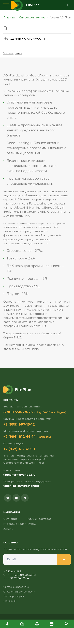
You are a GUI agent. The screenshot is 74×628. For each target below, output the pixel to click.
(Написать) (44, 436)
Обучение (10, 518)
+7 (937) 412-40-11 (19, 449)
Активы (8, 529)
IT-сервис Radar (14, 524)
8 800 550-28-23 (18, 412)
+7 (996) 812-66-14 (19, 437)
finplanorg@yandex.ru (19, 474)
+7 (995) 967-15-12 (19, 424)
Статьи (32, 524)
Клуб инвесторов (39, 518)
